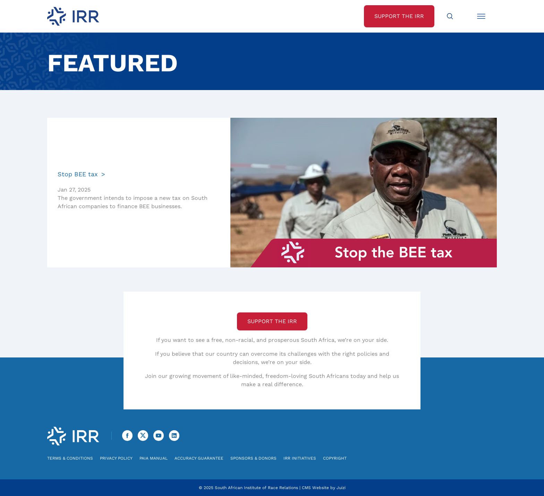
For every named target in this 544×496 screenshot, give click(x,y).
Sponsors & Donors (253, 458)
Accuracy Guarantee (199, 458)
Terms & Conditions (70, 458)
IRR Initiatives (299, 458)
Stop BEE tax (78, 174)
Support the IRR (272, 321)
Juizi (341, 487)
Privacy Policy (116, 458)
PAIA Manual (153, 458)
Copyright (335, 458)
